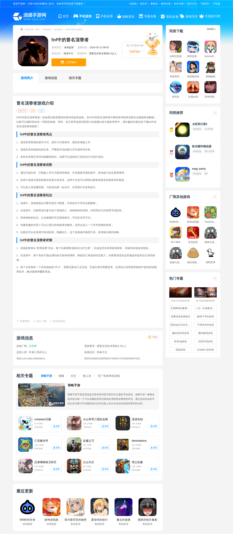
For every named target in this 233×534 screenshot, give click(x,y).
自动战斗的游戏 (205, 349)
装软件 (143, 3)
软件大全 (192, 3)
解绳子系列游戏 (205, 316)
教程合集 (166, 3)
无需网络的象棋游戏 (181, 308)
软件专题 (179, 3)
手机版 (216, 3)
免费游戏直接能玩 (180, 316)
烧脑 (33, 110)
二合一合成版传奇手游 (206, 308)
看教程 (154, 3)
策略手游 (22, 110)
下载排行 (205, 3)
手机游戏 (46, 29)
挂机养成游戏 (205, 341)
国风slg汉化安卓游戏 (181, 324)
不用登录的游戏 (205, 324)
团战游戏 (180, 349)
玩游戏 (133, 3)
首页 (37, 29)
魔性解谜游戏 (205, 333)
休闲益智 (58, 29)
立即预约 (69, 62)
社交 (41, 110)
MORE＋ (212, 29)
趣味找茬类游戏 (180, 333)
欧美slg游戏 (180, 341)
